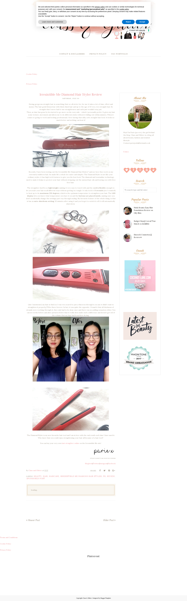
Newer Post (34, 520)
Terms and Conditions (9, 537)
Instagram (103, 463)
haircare (54, 476)
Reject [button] (128, 22)
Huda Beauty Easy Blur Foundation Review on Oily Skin (143, 210)
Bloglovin (89, 463)
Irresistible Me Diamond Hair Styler (81, 476)
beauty (38, 476)
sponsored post (36, 478)
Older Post (108, 520)
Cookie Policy (31, 74)
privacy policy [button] (100, 7)
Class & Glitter (87, 598)
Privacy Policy (31, 84)
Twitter (96, 463)
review (111, 476)
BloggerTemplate (105, 598)
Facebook (112, 463)
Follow (126, 152)
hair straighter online (70, 443)
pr (104, 476)
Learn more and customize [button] (52, 22)
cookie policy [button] (124, 9)
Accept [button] (142, 22)
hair (45, 476)
